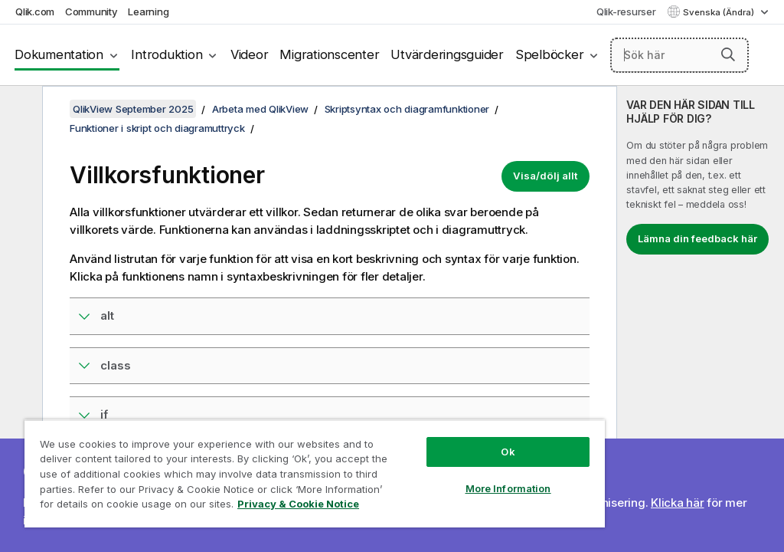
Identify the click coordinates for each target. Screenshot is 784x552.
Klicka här (677, 502)
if (104, 414)
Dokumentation (59, 54)
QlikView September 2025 (133, 109)
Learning (148, 11)
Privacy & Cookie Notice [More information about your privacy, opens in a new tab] (298, 504)
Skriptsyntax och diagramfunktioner (407, 109)
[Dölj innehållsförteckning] (19, 109)
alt (107, 315)
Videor (249, 54)
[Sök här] (679, 55)
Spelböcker (549, 54)
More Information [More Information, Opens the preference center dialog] (508, 488)
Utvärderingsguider (447, 54)
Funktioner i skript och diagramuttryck (157, 128)
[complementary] (700, 319)
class (115, 365)
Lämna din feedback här (697, 238)
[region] (314, 473)
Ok (507, 451)
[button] (728, 54)
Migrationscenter (329, 54)
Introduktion (166, 54)
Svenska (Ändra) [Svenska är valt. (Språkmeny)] (719, 12)
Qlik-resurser (626, 11)
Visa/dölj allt (545, 175)
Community (91, 11)
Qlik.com (34, 11)
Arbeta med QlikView (260, 109)
